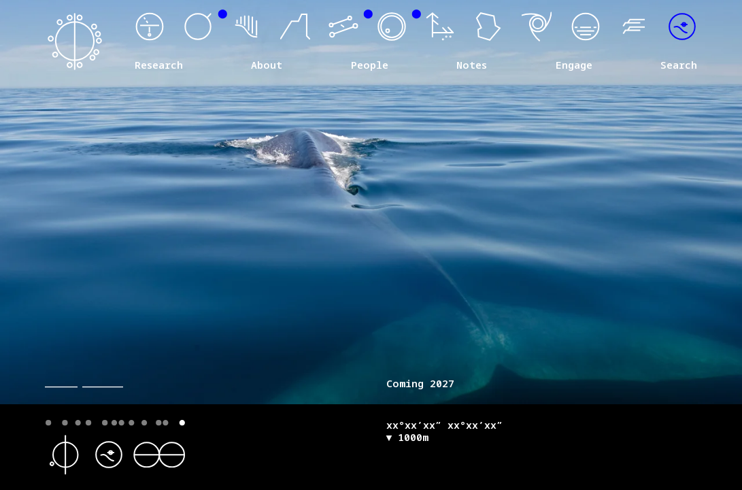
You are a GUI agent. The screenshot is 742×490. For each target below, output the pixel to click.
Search (678, 65)
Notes (471, 65)
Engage (574, 65)
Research (159, 65)
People (369, 65)
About (266, 65)
